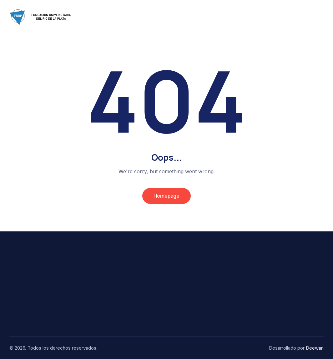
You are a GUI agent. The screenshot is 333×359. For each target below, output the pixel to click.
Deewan (315, 348)
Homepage (166, 195)
